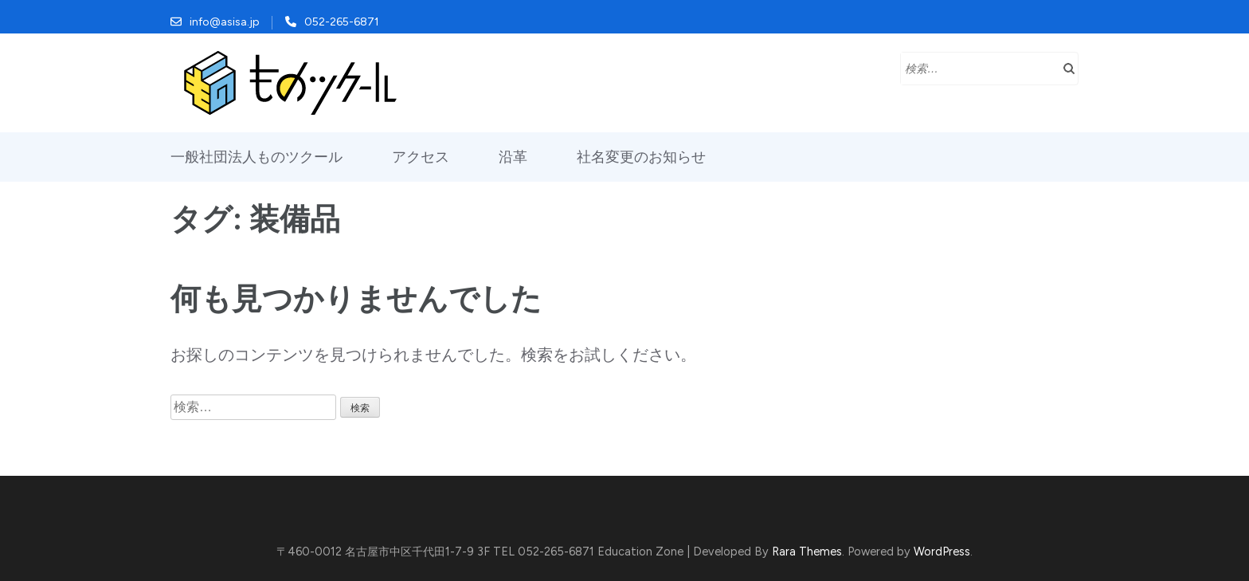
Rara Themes (807, 551)
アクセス (420, 157)
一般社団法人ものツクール (256, 157)
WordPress (942, 551)
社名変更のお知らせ (641, 157)
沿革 (513, 157)
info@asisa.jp (225, 22)
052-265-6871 (341, 22)
